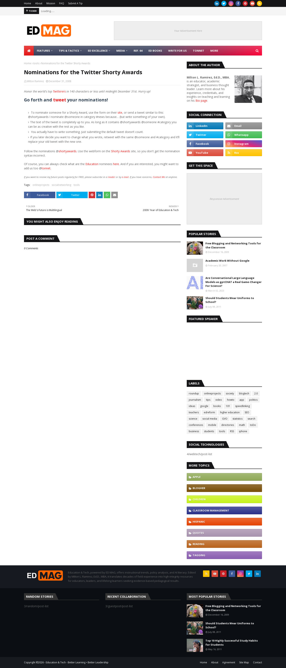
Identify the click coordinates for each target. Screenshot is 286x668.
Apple (197, 477)
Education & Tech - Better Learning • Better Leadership (77, 662)
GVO (224, 418)
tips (208, 399)
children (199, 499)
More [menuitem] (214, 50)
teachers (194, 412)
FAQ (61, 3)
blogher (199, 488)
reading (198, 544)
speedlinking (242, 406)
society (230, 393)
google (204, 406)
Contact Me (159, 176)
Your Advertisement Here (188, 31)
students (209, 431)
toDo (253, 425)
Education (92, 164)
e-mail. (125, 176)
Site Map (244, 662)
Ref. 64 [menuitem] (138, 50)
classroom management (211, 510)
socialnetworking (61, 185)
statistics (237, 418)
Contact (257, 662)
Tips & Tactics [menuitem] (69, 50)
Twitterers (59, 91)
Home (27, 3)
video (218, 399)
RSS (232, 431)
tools (36, 63)
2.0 (256, 393)
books (217, 406)
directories (227, 425)
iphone (243, 431)
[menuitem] (29, 50)
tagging (199, 555)
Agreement (228, 662)
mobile (212, 425)
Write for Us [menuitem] (177, 50)
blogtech (244, 393)
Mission (50, 3)
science (193, 418)
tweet (59, 100)
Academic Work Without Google (227, 260)
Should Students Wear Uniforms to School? (229, 300)
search (251, 418)
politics (253, 399)
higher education (230, 412)
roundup (194, 393)
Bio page (201, 100)
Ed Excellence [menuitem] (98, 50)
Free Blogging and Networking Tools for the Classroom (233, 245)
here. (116, 164)
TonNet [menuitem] (198, 50)
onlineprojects (41, 185)
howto (230, 399)
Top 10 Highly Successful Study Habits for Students (231, 642)
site (120, 112)
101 (228, 406)
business (194, 431)
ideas (192, 406)
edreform (209, 412)
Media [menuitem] (120, 50)
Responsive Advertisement (224, 199)
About (38, 3)
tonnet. (46, 168)
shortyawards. (68, 151)
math (242, 425)
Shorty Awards (120, 151)
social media (209, 418)
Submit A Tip (75, 3)
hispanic (199, 521)
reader (111, 176)
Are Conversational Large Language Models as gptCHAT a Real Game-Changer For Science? (233, 282)
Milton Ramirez (35, 81)
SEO (247, 412)
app (241, 399)
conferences (196, 425)
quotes (198, 533)
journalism (195, 399)
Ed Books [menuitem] (155, 50)
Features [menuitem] (43, 50)
